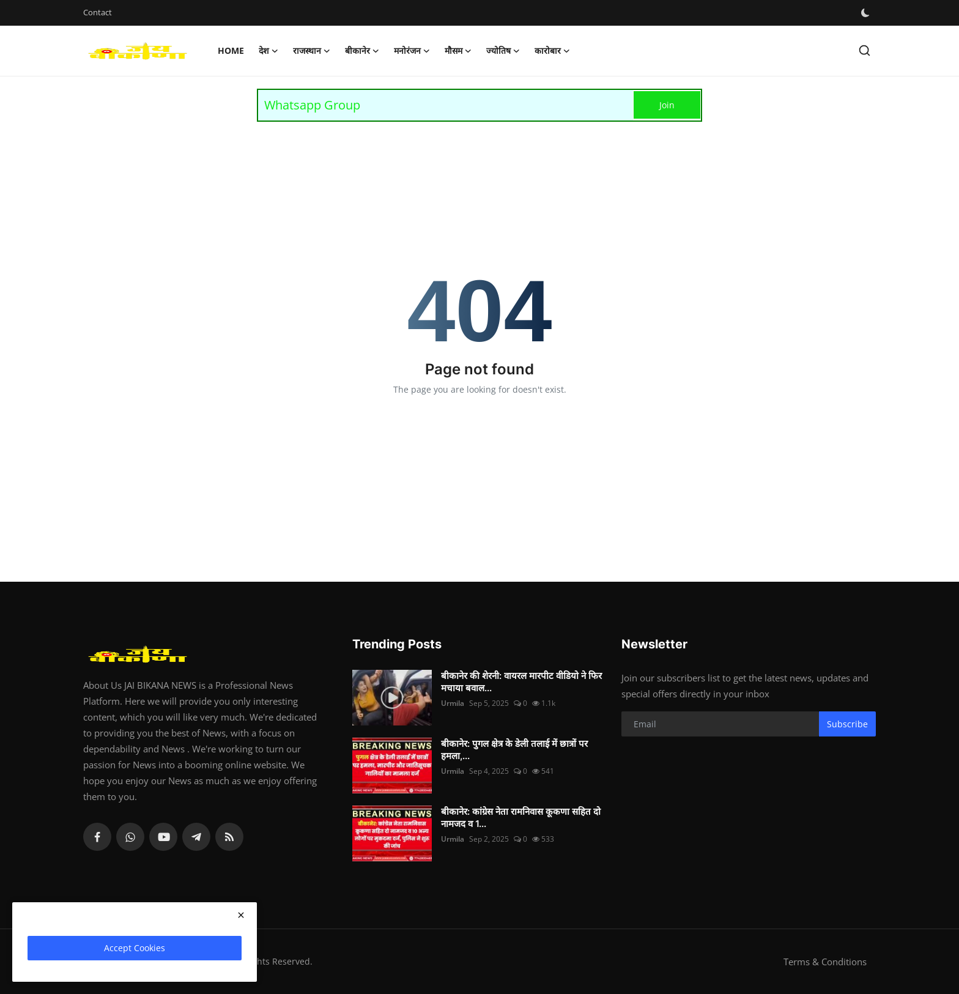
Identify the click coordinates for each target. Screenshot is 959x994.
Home (231, 50)
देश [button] (268, 51)
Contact (97, 12)
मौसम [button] (458, 51)
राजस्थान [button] (311, 51)
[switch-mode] (866, 13)
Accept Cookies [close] (134, 948)
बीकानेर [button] (362, 51)
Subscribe (847, 724)
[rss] (229, 837)
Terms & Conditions (825, 961)
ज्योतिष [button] (503, 51)
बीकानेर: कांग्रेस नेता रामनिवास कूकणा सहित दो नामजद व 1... (521, 817)
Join (667, 105)
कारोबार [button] (552, 51)
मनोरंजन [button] (412, 51)
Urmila (452, 703)
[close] (241, 915)
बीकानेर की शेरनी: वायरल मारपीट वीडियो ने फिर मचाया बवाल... (521, 682)
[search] (864, 50)
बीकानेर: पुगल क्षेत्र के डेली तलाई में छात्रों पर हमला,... (514, 750)
